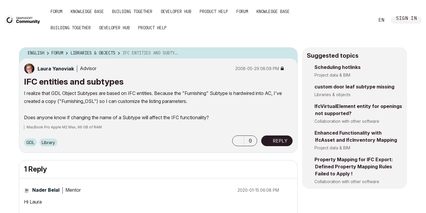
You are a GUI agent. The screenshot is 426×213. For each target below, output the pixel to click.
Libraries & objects (332, 94)
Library (48, 142)
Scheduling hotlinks (337, 67)
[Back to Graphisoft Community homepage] (24, 19)
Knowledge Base (87, 11)
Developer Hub (176, 11)
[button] (238, 141)
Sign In (406, 19)
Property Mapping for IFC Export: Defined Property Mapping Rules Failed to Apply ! (353, 166)
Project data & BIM (332, 75)
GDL (30, 142)
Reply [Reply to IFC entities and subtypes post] (280, 141)
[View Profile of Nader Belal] (45, 190)
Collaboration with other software (346, 121)
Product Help (214, 11)
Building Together (132, 11)
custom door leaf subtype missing (354, 87)
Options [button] (289, 53)
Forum (56, 11)
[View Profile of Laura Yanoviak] (56, 69)
